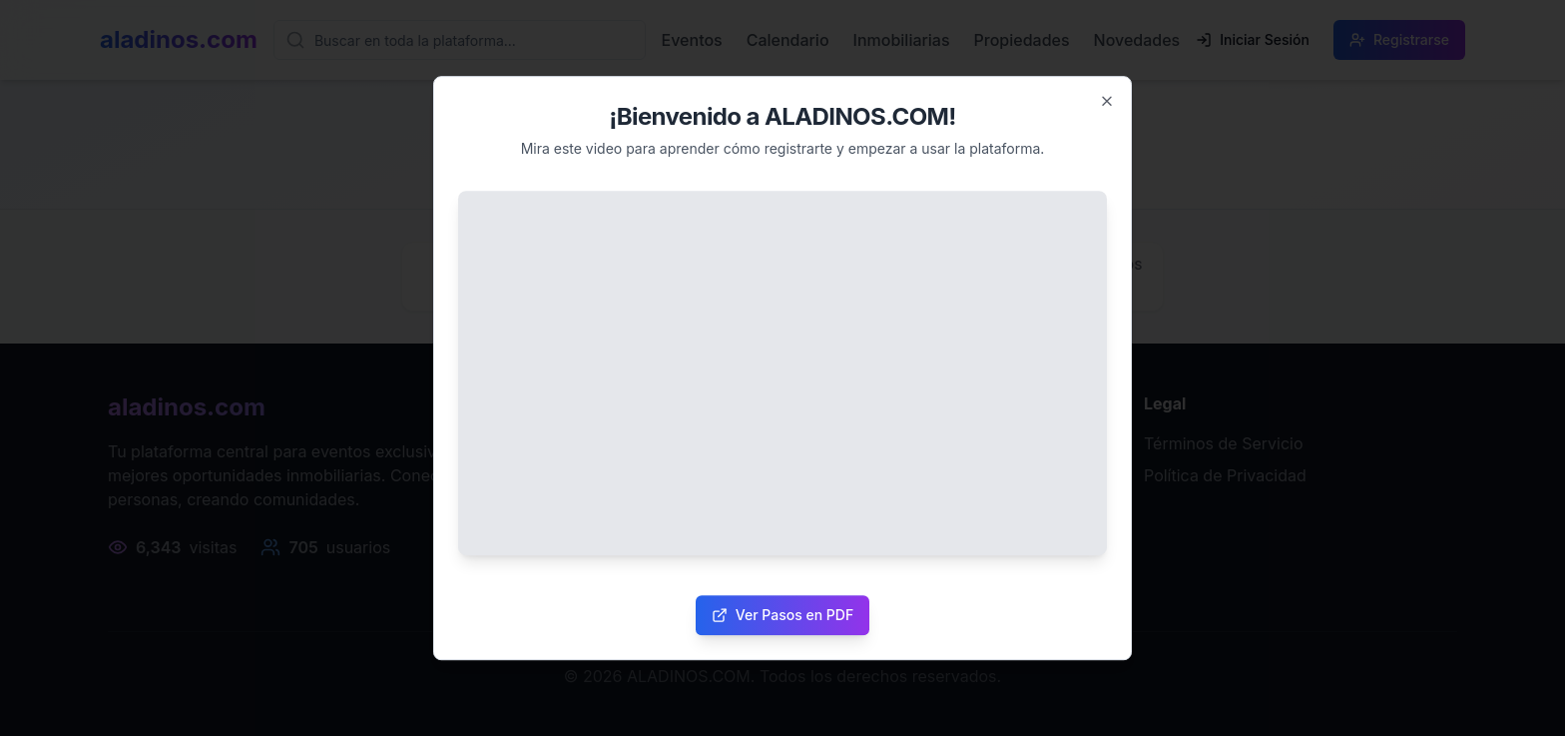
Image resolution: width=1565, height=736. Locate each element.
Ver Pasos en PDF (782, 614)
